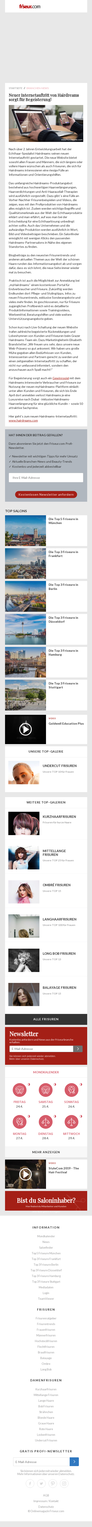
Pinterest (52, 1483)
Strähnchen (46, 1412)
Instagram (64, 1483)
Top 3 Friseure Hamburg (46, 1276)
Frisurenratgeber (46, 1318)
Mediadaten (46, 1287)
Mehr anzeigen (46, 1152)
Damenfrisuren (46, 1380)
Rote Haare (46, 1429)
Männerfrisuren (46, 1335)
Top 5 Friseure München (46, 1253)
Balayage (46, 1358)
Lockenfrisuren (46, 1434)
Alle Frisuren (46, 1019)
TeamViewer (46, 1298)
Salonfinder (46, 1247)
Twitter (41, 1483)
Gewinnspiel (61, 378)
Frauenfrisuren (46, 1329)
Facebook (30, 1483)
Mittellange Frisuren (46, 1395)
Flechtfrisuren (46, 1346)
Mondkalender (46, 1236)
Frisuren (46, 1309)
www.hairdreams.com (23, 420)
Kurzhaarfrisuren (46, 1389)
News (46, 1242)
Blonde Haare (46, 1417)
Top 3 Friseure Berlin (46, 1264)
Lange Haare (46, 1400)
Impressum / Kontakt (46, 1501)
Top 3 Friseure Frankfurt (46, 1259)
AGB (46, 1495)
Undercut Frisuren (46, 1440)
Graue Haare (46, 1423)
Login (46, 1293)
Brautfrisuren (46, 1352)
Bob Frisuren (46, 1406)
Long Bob (46, 1369)
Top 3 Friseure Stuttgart (46, 1281)
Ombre (46, 1363)
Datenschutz (37, 1059)
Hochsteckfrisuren (46, 1341)
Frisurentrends (46, 1324)
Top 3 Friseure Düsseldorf (46, 1270)
